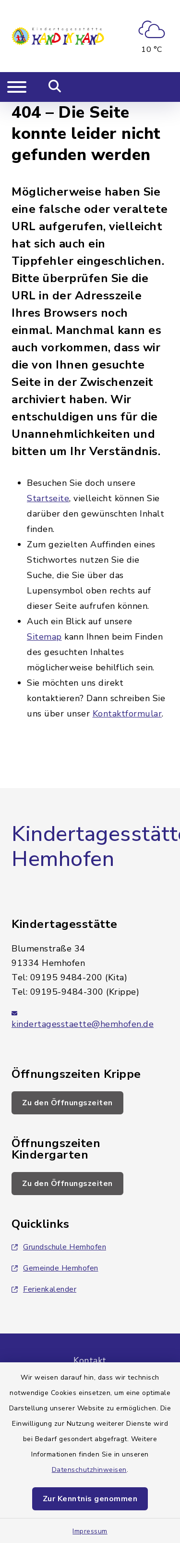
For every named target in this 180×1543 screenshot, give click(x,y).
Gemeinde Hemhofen (55, 1268)
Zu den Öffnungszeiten (67, 1103)
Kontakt (90, 1360)
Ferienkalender (44, 1289)
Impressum (90, 1531)
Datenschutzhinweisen (89, 1469)
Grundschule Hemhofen (59, 1247)
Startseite (48, 498)
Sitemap (44, 636)
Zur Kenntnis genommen (90, 1499)
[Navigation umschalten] (17, 87)
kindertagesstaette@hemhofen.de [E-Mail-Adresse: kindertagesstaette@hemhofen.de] (83, 1024)
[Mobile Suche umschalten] (55, 87)
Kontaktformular (127, 713)
